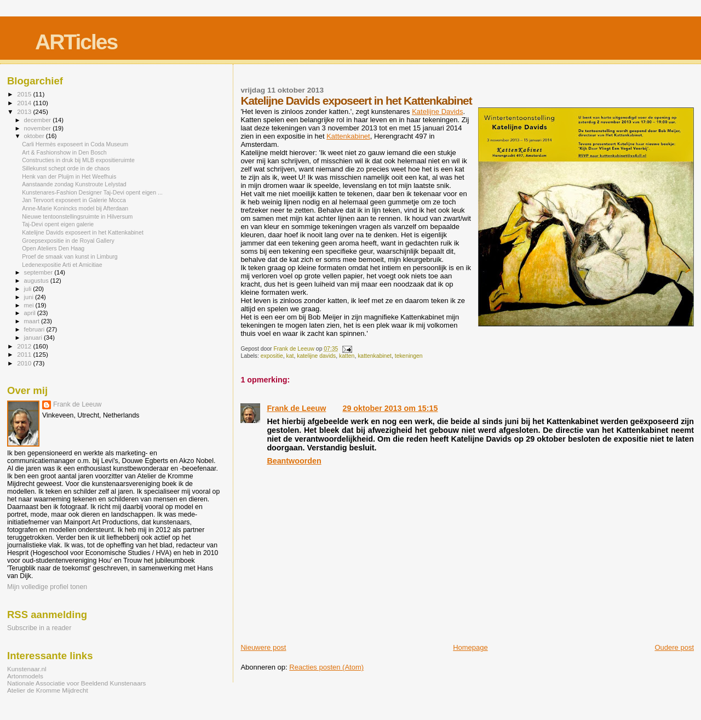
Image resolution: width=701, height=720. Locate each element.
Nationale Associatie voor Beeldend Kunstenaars (76, 683)
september (39, 272)
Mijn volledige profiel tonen (47, 587)
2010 (25, 363)
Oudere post (674, 647)
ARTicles (76, 42)
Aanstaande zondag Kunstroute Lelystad (74, 184)
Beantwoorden (294, 460)
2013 (25, 111)
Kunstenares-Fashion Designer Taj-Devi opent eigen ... (92, 192)
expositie (272, 356)
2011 (25, 354)
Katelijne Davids (437, 111)
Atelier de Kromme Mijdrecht (47, 690)
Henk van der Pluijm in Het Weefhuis (69, 176)
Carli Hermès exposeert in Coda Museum (75, 144)
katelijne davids (316, 356)
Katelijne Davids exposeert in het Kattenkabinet (82, 232)
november (38, 128)
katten (346, 356)
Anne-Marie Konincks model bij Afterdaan (75, 208)
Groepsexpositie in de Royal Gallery (68, 240)
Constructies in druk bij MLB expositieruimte (78, 160)
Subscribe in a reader (39, 628)
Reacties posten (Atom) (326, 667)
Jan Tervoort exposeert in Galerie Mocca (74, 200)
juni (29, 297)
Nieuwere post (263, 647)
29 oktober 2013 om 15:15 (390, 408)
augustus (37, 280)
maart (33, 321)
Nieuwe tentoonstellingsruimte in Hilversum (77, 216)
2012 (25, 346)
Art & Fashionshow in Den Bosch (64, 152)
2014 (25, 102)
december (38, 120)
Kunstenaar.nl (27, 668)
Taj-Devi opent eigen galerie (58, 224)
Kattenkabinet (348, 136)
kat (290, 356)
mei (30, 305)
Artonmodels (25, 675)
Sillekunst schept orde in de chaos (66, 168)
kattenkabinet (375, 356)
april (30, 313)
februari (35, 329)
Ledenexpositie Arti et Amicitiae (62, 264)
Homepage (470, 647)
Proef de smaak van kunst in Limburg (70, 256)
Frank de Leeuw (296, 408)
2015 (25, 94)
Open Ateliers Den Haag (53, 248)
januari (34, 337)
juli (28, 288)
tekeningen (409, 356)
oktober (35, 136)
